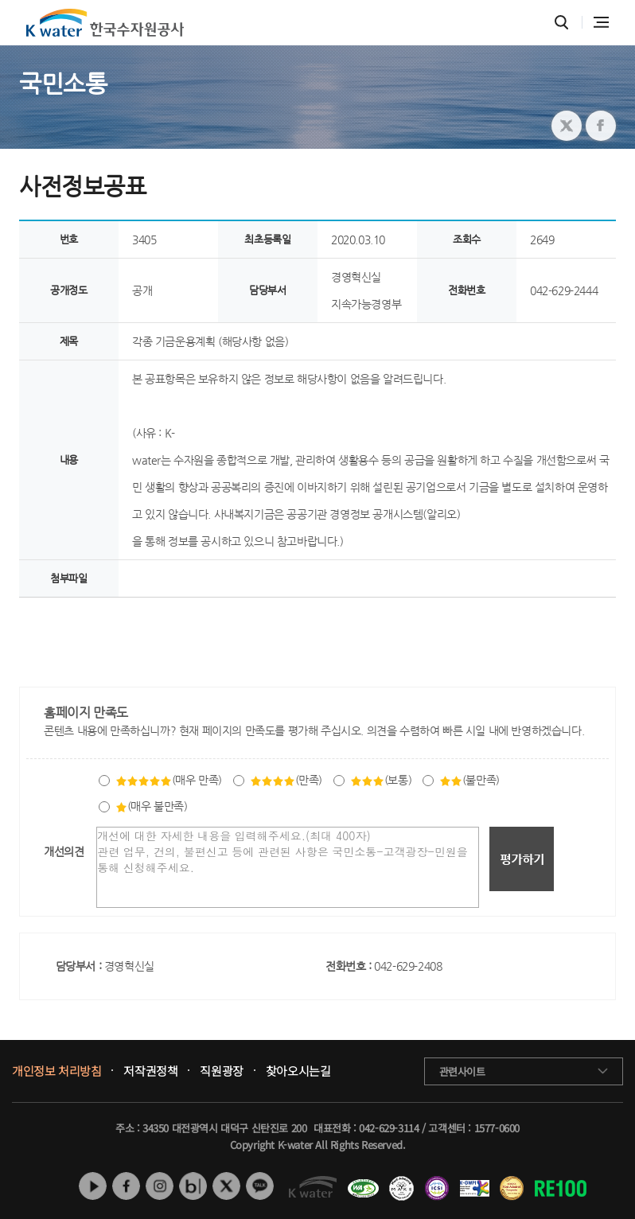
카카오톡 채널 (260, 1186)
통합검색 (561, 23)
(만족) (286, 779)
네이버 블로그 (193, 1186)
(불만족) (469, 779)
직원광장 (221, 1071)
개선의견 (64, 851)
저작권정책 (150, 1071)
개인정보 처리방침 (56, 1071)
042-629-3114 (389, 1127)
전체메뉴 (601, 22)
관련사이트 (462, 1071)
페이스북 (126, 1186)
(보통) (380, 779)
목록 (599, 630)
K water (105, 22)
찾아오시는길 (298, 1071)
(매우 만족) (168, 779)
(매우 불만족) (151, 806)
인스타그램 (159, 1186)
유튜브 (93, 1186)
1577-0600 (497, 1127)
